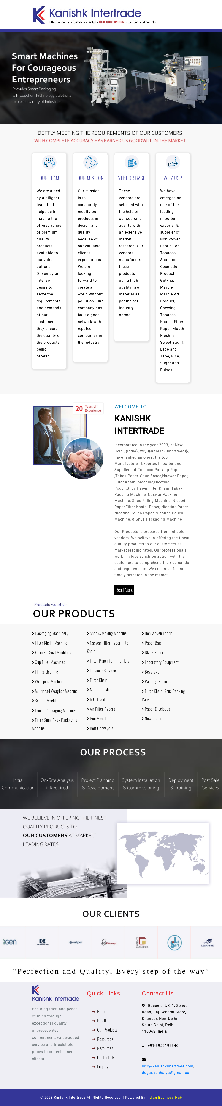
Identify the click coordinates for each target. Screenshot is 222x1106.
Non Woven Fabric (157, 633)
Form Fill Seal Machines (51, 652)
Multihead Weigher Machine (55, 691)
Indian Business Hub (164, 1097)
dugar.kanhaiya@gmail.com (167, 1072)
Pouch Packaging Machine (54, 710)
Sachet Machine (46, 701)
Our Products (107, 1030)
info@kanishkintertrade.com (167, 1066)
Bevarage (151, 672)
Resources (105, 1039)
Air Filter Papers (101, 709)
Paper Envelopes (156, 709)
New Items (151, 719)
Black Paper (153, 652)
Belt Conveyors (100, 728)
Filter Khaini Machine (49, 643)
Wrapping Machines (48, 681)
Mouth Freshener (101, 690)
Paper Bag (151, 643)
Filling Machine (45, 672)
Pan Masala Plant (102, 719)
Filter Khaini (97, 680)
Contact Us (106, 1057)
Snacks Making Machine (107, 633)
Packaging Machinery (50, 633)
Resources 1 (106, 1048)
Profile (102, 1021)
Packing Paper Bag (158, 681)
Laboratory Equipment (160, 662)
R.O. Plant (96, 699)
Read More (124, 589)
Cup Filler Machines (48, 662)
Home (101, 1011)
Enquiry (103, 1067)
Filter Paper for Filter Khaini (110, 661)
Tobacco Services (102, 670)
